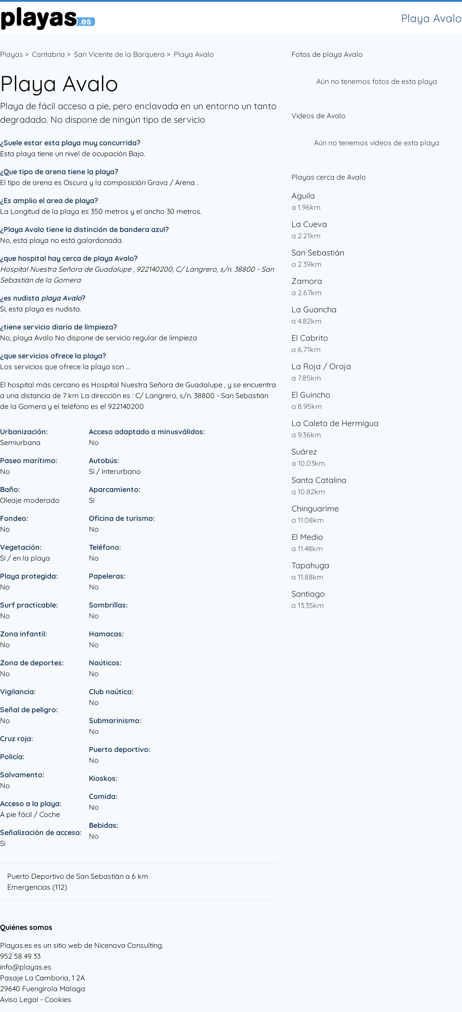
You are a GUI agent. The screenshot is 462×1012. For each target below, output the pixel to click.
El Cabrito (309, 338)
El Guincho (310, 395)
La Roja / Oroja (321, 366)
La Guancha (314, 309)
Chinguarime (315, 508)
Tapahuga (310, 565)
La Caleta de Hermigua (335, 423)
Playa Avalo (194, 54)
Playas (11, 54)
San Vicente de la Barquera (119, 54)
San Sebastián (317, 252)
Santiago (308, 594)
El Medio (307, 537)
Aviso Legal (19, 999)
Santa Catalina (318, 480)
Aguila (303, 195)
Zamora (306, 281)
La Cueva (309, 224)
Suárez (304, 451)
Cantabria (48, 54)
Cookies (58, 999)
